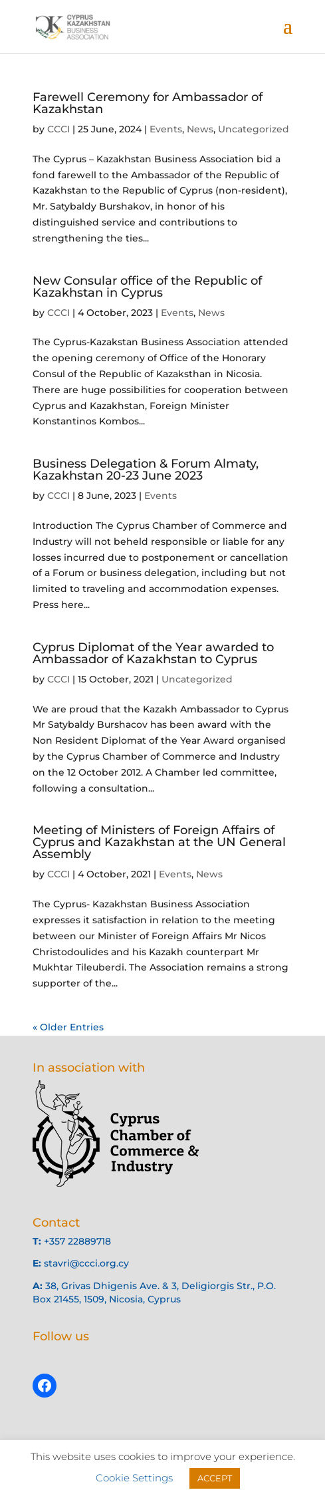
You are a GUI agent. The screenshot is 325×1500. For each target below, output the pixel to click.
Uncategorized (253, 129)
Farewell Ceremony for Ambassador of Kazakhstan (148, 103)
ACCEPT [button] (214, 1478)
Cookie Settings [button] (134, 1477)
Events (166, 129)
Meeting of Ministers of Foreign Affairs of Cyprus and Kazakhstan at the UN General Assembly (159, 842)
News (200, 129)
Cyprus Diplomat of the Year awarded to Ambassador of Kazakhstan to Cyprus (153, 653)
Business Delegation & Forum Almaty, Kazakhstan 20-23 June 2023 (146, 469)
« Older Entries (68, 1027)
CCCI (58, 129)
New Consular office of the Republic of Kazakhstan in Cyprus (147, 286)
